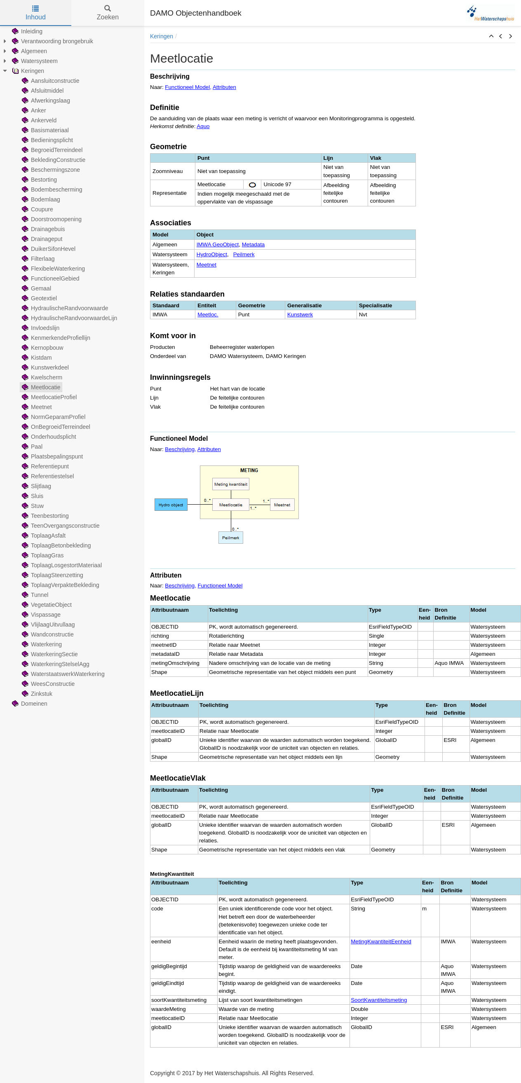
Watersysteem (34, 61)
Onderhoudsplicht (48, 437)
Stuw (32, 506)
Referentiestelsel (47, 476)
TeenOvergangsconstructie (60, 526)
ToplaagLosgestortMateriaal (61, 565)
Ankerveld (38, 120)
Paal (31, 446)
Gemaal (35, 288)
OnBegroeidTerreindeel (55, 427)
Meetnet (36, 407)
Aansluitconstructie (50, 81)
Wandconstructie (47, 634)
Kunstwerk (300, 314)
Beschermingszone (50, 170)
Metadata (253, 244)
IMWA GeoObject (218, 244)
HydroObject (212, 254)
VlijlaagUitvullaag (47, 624)
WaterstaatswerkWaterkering (62, 674)
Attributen (224, 87)
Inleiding (26, 31)
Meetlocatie (40, 387)
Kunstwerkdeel (44, 367)
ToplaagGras (41, 555)
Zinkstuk (36, 694)
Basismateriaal (44, 130)
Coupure (36, 209)
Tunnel (34, 595)
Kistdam (36, 358)
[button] (491, 37)
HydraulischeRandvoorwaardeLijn (68, 318)
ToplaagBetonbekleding (55, 545)
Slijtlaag (35, 486)
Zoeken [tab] (108, 13)
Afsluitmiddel (41, 91)
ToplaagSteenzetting (51, 575)
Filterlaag (37, 259)
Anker (33, 110)
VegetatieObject (46, 605)
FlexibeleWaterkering (52, 269)
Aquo (203, 126)
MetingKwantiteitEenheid (381, 941)
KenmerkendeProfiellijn (55, 338)
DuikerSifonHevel (47, 249)
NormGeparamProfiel (52, 417)
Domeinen (28, 704)
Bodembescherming (51, 189)
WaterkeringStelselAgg (54, 664)
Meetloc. (207, 314)
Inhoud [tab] (36, 13)
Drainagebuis (42, 229)
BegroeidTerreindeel (51, 150)
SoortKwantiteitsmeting (379, 1000)
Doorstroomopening (51, 219)
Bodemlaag (40, 199)
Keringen (27, 71)
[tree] (72, 367)
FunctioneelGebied (50, 278)
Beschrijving (180, 449)
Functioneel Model (187, 87)
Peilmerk (244, 254)
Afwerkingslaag (45, 100)
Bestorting (38, 180)
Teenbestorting (44, 516)
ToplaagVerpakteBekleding (59, 585)
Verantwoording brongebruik (51, 41)
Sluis (31, 496)
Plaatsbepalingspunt (51, 456)
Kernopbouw (41, 348)
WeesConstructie (47, 684)
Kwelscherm (41, 377)
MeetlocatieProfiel (48, 397)
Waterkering (41, 644)
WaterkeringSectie (49, 654)
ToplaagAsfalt (43, 535)
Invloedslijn (39, 328)
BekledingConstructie (52, 160)
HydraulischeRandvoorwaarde (64, 308)
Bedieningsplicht (46, 140)
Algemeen (28, 51)
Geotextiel (38, 298)
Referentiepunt (44, 466)
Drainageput (41, 239)
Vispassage (40, 615)
